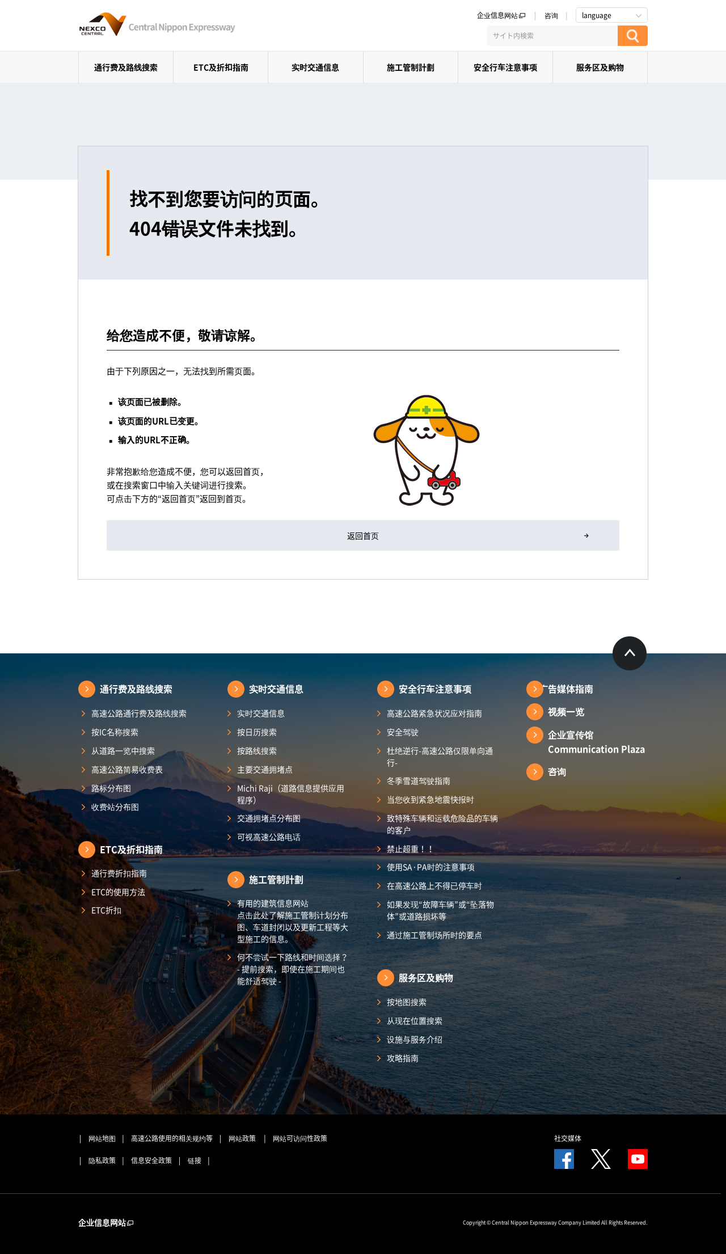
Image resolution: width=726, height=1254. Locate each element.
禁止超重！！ (410, 848)
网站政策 (243, 1138)
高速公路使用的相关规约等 (172, 1138)
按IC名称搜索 (114, 731)
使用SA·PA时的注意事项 (431, 866)
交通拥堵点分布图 (269, 818)
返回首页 (363, 535)
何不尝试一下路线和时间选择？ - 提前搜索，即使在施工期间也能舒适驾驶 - (292, 968)
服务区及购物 (600, 67)
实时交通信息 (315, 67)
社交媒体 (567, 1138)
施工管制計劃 (410, 67)
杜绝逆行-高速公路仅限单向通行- (440, 756)
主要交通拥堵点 (265, 769)
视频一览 (566, 711)
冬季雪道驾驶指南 (418, 780)
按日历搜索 (257, 731)
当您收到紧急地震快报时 (430, 799)
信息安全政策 (151, 1160)
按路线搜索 (257, 750)
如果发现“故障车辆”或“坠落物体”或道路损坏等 (440, 910)
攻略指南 (403, 1057)
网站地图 (102, 1138)
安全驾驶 (403, 731)
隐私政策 (102, 1160)
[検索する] (633, 36)
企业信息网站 (501, 15)
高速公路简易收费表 (127, 769)
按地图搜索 (407, 1001)
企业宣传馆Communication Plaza (596, 741)
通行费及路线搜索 (126, 67)
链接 (194, 1160)
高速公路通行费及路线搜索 (139, 713)
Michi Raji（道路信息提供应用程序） (290, 793)
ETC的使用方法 (118, 891)
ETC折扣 (106, 909)
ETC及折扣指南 (220, 67)
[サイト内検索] (552, 36)
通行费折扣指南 (119, 873)
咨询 (551, 15)
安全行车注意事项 (505, 67)
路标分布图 (111, 787)
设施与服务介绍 (414, 1039)
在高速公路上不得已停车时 (434, 885)
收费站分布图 (115, 806)
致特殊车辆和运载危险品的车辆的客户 (442, 823)
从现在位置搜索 (414, 1020)
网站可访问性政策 (300, 1138)
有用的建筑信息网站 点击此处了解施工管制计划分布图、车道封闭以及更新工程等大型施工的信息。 (292, 920)
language (596, 15)
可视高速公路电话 (269, 836)
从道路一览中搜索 (123, 750)
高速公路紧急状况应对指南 (434, 713)
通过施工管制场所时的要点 (434, 934)
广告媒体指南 (566, 688)
